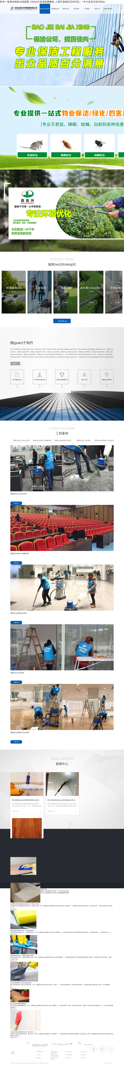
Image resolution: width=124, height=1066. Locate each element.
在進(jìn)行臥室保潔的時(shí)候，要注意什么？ (22, 1032)
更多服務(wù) (62, 321)
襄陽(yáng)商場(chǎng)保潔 (104, 440)
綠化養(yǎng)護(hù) (92, 288)
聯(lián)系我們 (108, 8)
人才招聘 (67, 1058)
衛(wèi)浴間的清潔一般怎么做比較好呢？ (21, 983)
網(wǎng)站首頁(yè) (45, 11)
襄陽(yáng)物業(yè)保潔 (63, 440)
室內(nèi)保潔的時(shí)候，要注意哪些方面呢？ (23, 876)
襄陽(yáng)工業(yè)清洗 (21, 440)
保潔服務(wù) (55, 8)
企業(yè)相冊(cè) (62, 380)
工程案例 (87, 8)
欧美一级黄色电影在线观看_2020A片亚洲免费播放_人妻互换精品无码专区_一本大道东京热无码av (52, 1)
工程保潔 (40, 288)
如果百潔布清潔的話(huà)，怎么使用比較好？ (22, 930)
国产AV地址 (119, 900)
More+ (15, 363)
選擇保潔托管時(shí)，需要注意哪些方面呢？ (22, 955)
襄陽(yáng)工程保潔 (83, 440)
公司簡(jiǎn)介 (17, 380)
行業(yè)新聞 (68, 1054)
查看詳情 (16, 503)
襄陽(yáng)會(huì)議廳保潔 (42, 440)
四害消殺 (76, 8)
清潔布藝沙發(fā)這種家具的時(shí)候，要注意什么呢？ (25, 904)
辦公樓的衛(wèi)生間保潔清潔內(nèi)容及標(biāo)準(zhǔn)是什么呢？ (27, 800)
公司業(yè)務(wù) (39, 380)
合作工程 (84, 380)
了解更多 (13, 302)
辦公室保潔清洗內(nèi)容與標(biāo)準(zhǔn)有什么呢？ (62, 800)
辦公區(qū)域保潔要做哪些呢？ (18, 1003)
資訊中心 (97, 8)
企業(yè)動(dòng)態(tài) (69, 1051)
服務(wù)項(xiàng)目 (65, 11)
